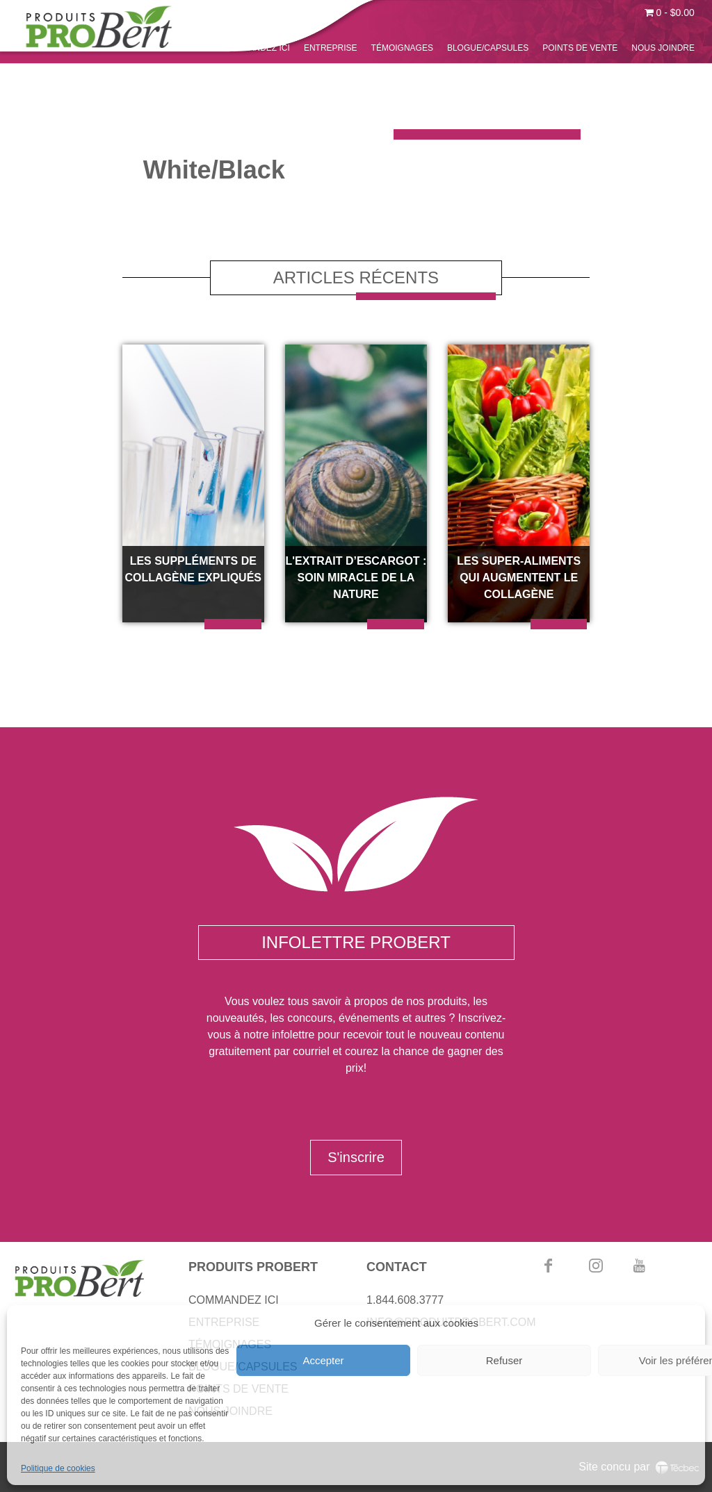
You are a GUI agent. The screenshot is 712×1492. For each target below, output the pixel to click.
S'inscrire (356, 1157)
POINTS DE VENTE (579, 48)
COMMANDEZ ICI (256, 48)
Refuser (504, 1360)
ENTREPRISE (330, 48)
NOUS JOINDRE (663, 48)
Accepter (322, 1360)
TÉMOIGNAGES (402, 48)
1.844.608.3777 (405, 1300)
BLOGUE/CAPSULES (487, 48)
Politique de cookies (58, 1468)
